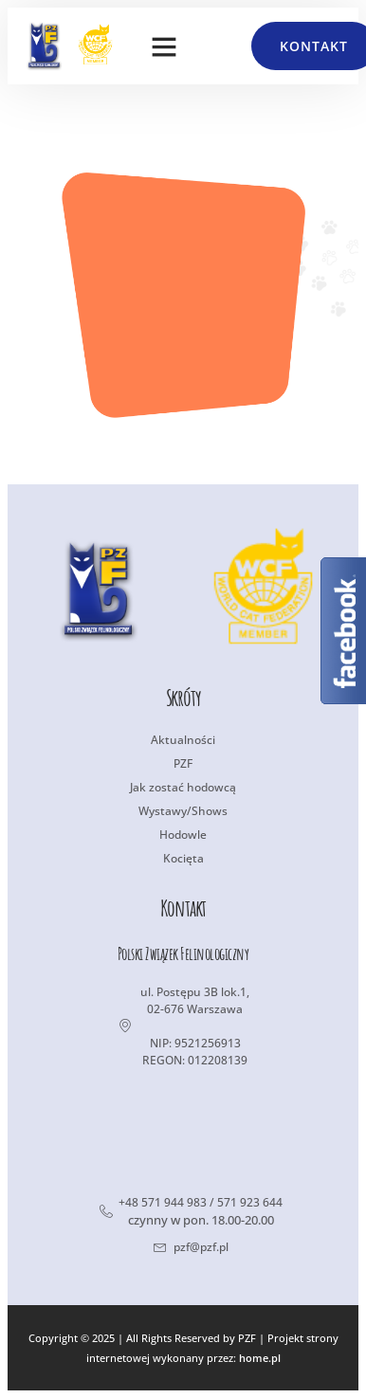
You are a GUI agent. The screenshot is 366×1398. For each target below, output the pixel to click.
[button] (164, 46)
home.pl (260, 1358)
